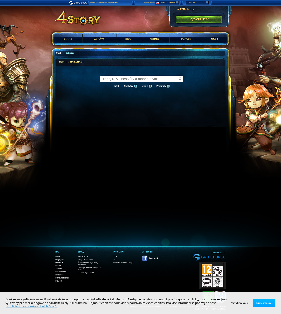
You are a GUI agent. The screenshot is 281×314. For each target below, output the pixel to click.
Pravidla (58, 281)
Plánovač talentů (62, 278)
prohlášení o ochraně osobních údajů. (31, 306)
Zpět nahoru (216, 252)
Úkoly (146, 86)
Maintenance (83, 257)
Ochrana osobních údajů (123, 263)
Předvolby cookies (239, 303)
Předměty (163, 86)
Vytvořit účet (198, 19)
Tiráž (115, 260)
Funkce (58, 266)
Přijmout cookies (264, 303)
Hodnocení (59, 275)
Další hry (198, 2)
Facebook (153, 258)
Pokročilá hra (60, 272)
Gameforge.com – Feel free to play (78, 3)
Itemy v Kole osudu (85, 260)
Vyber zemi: (149, 3)
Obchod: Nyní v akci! (86, 273)
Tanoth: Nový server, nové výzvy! (103, 3)
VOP (115, 257)
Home (57, 257)
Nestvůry (130, 86)
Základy (58, 269)
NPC (116, 86)
